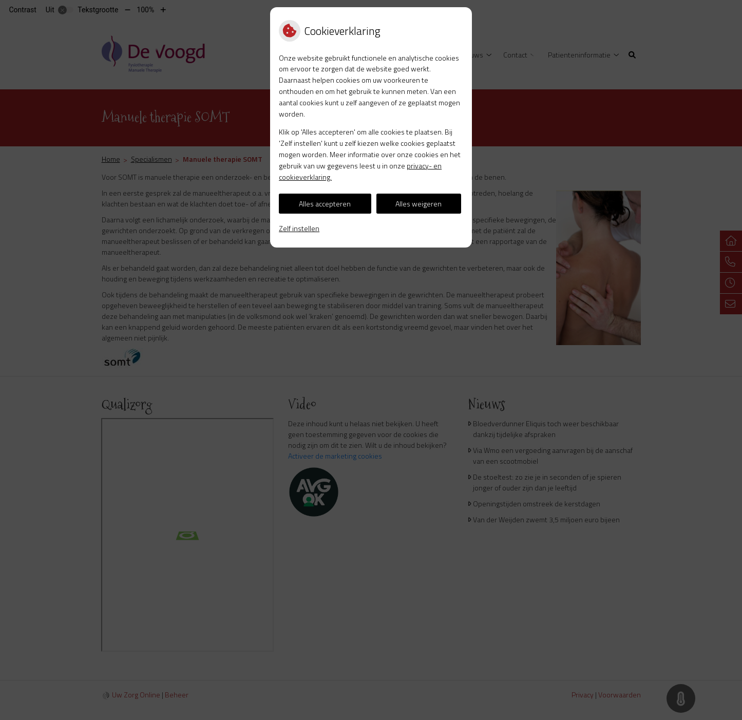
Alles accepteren (325, 203)
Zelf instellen (299, 228)
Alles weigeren (418, 203)
